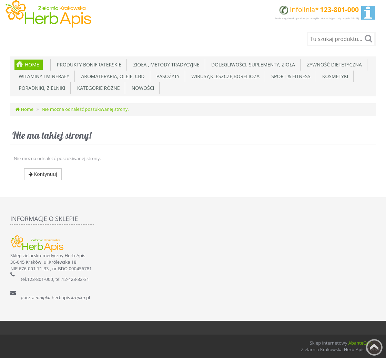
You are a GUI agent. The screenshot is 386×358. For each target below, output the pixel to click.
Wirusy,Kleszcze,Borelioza (224, 76)
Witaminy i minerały (42, 76)
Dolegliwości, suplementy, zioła (252, 64)
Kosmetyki (334, 76)
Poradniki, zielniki (40, 88)
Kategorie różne (97, 88)
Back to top (374, 347)
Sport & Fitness (290, 76)
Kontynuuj (43, 174)
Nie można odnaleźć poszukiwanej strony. (85, 109)
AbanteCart (360, 343)
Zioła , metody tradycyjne (165, 64)
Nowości (141, 88)
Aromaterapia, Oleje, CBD (111, 76)
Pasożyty (167, 76)
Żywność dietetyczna (333, 64)
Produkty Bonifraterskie (88, 64)
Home (32, 64)
